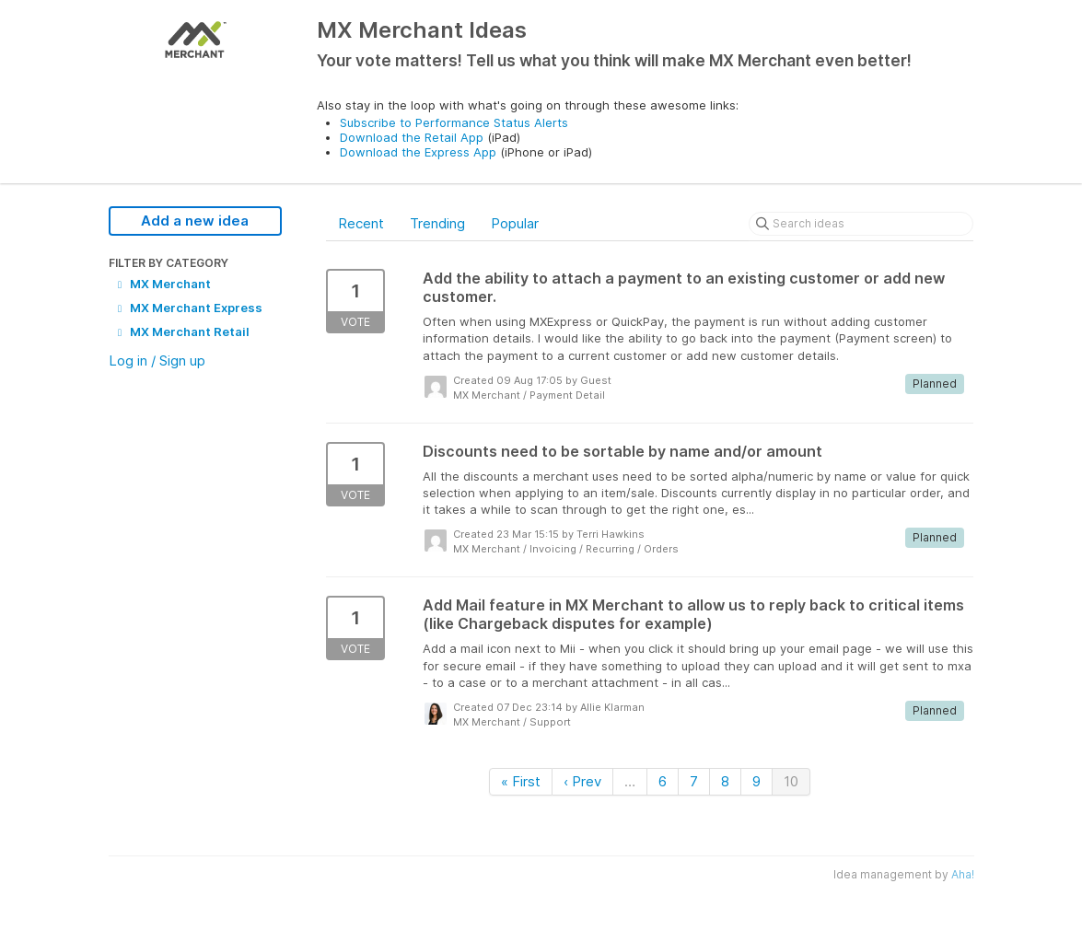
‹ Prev (582, 781)
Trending (437, 223)
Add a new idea (195, 220)
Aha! (962, 874)
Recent (361, 223)
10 (791, 781)
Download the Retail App (411, 137)
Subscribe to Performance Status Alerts (454, 122)
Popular (515, 223)
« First (521, 781)
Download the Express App (418, 152)
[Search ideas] (861, 224)
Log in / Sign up (157, 360)
